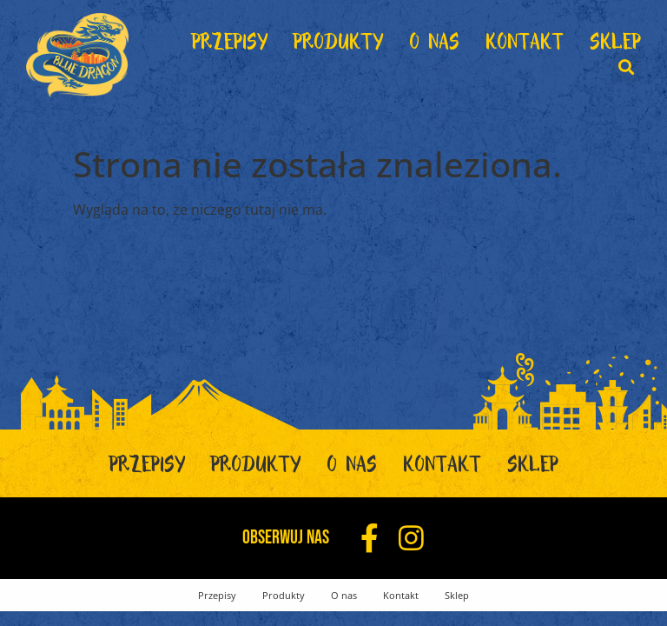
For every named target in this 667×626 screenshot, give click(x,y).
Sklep (615, 46)
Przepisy (229, 46)
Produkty (338, 46)
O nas (434, 46)
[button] (626, 67)
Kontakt (524, 46)
